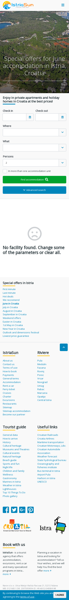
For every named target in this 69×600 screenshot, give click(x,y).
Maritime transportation (50, 442)
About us (8, 360)
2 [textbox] (6, 162)
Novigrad (42, 382)
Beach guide (10, 460)
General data (10, 435)
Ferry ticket (9, 389)
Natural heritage (12, 456)
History (7, 442)
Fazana (41, 367)
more (7, 574)
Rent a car (8, 385)
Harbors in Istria (46, 478)
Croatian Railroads (47, 435)
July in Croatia (10, 307)
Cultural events (11, 453)
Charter (7, 396)
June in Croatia (11, 303)
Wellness (8, 474)
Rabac (40, 389)
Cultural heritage (12, 445)
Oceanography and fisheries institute (48, 465)
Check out (42, 111)
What (6, 141)
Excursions (9, 400)
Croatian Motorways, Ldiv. (51, 445)
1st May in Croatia (13, 325)
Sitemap (7, 407)
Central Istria (44, 400)
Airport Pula (43, 474)
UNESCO (42, 481)
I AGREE (60, 595)
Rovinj (40, 371)
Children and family (13, 471)
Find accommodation (34, 179)
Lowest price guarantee (16, 336)
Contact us (9, 364)
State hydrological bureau (51, 460)
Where (7, 126)
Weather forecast (47, 456)
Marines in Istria (12, 481)
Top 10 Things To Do (14, 492)
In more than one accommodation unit (29, 171)
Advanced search (34, 190)
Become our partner (14, 414)
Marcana (42, 393)
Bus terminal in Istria (48, 471)
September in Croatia (14, 314)
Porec (40, 375)
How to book (10, 371)
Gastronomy (10, 478)
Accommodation (12, 382)
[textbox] (31, 132)
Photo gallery (10, 496)
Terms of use (10, 367)
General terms (11, 378)
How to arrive (10, 438)
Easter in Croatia (12, 321)
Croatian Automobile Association (48, 451)
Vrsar (40, 378)
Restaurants (10, 403)
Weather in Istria (12, 485)
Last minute (9, 292)
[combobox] (34, 132)
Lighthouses (9, 489)
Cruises (7, 393)
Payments (8, 375)
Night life (8, 467)
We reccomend (11, 300)
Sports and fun (11, 463)
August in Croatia (12, 311)
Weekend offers (12, 318)
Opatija (41, 396)
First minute (9, 289)
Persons (8, 156)
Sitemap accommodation (16, 411)
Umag (40, 385)
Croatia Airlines (45, 438)
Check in (8, 111)
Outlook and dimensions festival (21, 332)
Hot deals (8, 296)
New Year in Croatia (14, 328)
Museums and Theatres (16, 449)
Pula (39, 360)
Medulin (41, 364)
